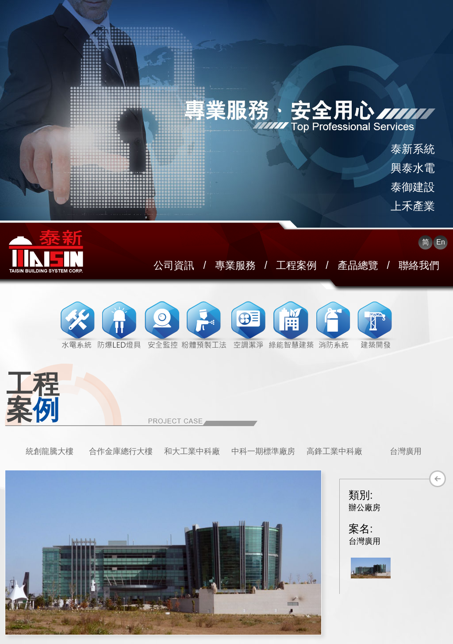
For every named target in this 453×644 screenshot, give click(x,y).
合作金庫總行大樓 (121, 451)
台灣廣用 (406, 451)
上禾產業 (413, 206)
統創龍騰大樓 (49, 451)
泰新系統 (413, 149)
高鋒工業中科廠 (334, 451)
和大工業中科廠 (192, 451)
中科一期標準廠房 (263, 451)
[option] (49, 451)
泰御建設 (413, 187)
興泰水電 (413, 168)
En (440, 242)
